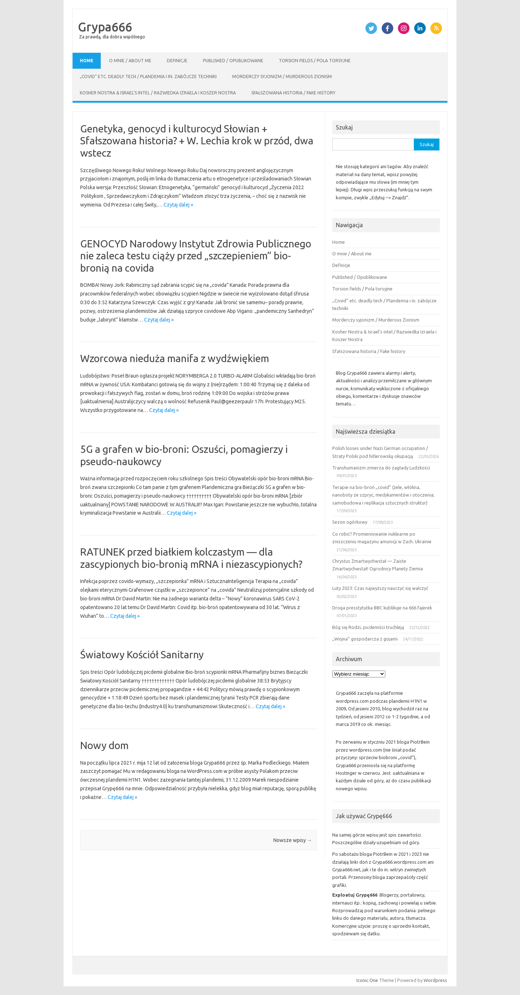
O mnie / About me (130, 60)
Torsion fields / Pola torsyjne (315, 60)
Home (87, 60)
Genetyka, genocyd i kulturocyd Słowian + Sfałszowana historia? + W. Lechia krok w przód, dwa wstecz (196, 140)
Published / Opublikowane (233, 60)
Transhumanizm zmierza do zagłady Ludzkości (381, 467)
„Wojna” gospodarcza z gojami (365, 638)
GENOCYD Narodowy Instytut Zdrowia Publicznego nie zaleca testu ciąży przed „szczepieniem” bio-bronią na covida (195, 255)
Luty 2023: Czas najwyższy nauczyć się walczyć (380, 588)
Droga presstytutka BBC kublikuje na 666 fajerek (382, 607)
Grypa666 (105, 26)
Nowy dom (104, 745)
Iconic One (367, 980)
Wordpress (435, 980)
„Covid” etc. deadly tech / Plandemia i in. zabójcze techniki (148, 76)
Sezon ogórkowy (349, 521)
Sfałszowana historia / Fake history (293, 92)
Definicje (177, 60)
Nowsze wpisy (292, 840)
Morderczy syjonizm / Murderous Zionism (282, 76)
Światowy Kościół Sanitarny (142, 654)
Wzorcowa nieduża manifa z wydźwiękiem (174, 358)
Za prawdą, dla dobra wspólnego (112, 36)
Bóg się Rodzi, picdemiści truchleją (368, 627)
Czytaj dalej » (178, 205)
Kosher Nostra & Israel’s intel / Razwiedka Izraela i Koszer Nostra (158, 92)
